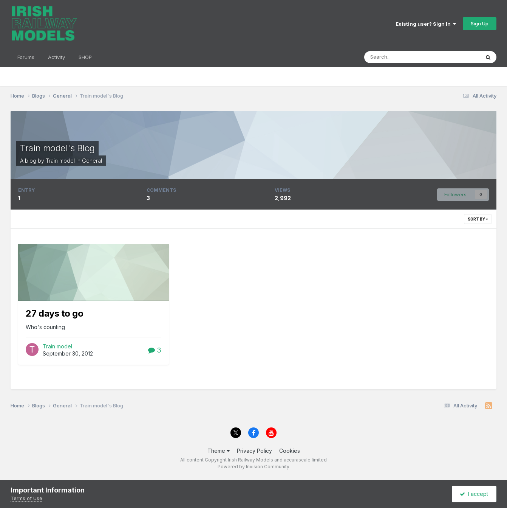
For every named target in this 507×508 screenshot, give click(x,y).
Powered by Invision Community (253, 466)
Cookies (289, 450)
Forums (25, 57)
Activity (56, 57)
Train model (60, 160)
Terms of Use (26, 498)
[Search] (404, 57)
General (92, 160)
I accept (474, 494)
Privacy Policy (254, 450)
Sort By (478, 219)
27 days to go (54, 313)
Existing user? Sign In (426, 24)
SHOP (85, 57)
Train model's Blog (57, 148)
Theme (218, 450)
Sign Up (479, 23)
